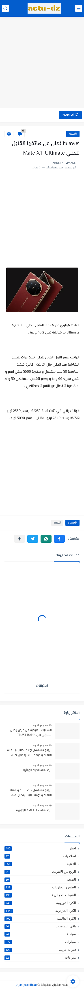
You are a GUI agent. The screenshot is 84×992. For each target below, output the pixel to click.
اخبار (40, 848)
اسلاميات (40, 856)
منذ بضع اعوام (40, 725)
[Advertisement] (42, 63)
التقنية (73, 134)
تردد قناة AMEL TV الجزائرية (34, 810)
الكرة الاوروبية (40, 903)
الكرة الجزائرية (40, 911)
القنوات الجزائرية (40, 895)
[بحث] (5, 8)
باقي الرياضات (40, 926)
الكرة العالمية (40, 918)
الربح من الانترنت (40, 872)
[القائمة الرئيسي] (78, 8)
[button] (59, 539)
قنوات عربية (40, 950)
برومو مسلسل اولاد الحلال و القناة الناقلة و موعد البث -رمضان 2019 (29, 753)
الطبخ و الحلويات (40, 887)
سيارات (40, 942)
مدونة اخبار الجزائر (26, 985)
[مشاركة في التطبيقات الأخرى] (19, 539)
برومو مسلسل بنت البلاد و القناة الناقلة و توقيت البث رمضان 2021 (30, 793)
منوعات (40, 957)
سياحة (40, 934)
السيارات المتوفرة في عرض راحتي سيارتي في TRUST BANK (31, 733)
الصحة (40, 879)
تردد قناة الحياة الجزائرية (37, 770)
